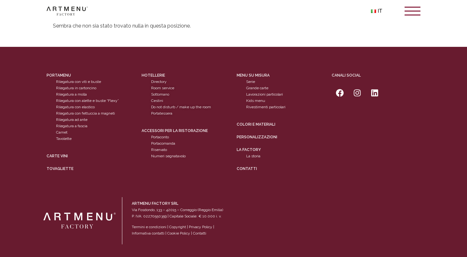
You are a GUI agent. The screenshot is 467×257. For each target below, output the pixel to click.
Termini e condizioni (149, 227)
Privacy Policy (200, 227)
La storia (253, 156)
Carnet (61, 132)
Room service (162, 88)
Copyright (177, 227)
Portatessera (161, 113)
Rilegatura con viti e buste (78, 81)
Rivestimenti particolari (265, 107)
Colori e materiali (256, 124)
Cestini (157, 100)
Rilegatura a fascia (71, 126)
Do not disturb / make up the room (181, 107)
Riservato (159, 149)
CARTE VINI (57, 156)
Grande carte (257, 88)
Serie (250, 81)
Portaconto (160, 137)
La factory (249, 149)
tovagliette (60, 168)
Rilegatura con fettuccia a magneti (85, 113)
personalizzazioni (257, 137)
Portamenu (59, 75)
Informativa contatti (148, 233)
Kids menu (255, 100)
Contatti (247, 168)
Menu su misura (253, 75)
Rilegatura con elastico (75, 107)
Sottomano (160, 94)
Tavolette (64, 138)
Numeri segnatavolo (168, 156)
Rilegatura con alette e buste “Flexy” (87, 100)
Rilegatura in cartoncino (76, 88)
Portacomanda (163, 143)
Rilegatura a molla (71, 94)
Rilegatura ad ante (71, 119)
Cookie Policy (178, 233)
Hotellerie (153, 75)
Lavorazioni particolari (264, 94)
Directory (159, 81)
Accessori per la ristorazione (175, 130)
